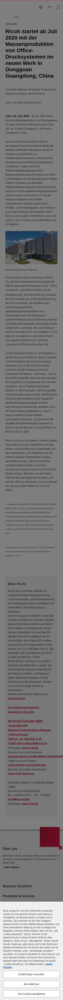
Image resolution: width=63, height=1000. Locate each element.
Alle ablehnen (31, 984)
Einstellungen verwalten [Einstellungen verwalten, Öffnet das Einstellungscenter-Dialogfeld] (31, 974)
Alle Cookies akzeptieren (31, 993)
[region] (31, 951)
